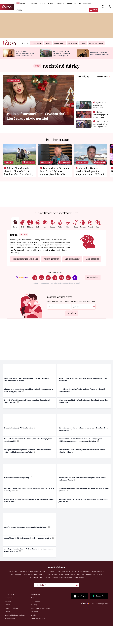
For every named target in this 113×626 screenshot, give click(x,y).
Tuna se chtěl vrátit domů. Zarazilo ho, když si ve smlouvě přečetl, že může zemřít (55, 172)
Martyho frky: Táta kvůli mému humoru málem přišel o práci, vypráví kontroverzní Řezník (82, 479)
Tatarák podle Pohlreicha (67, 574)
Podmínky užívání (11, 608)
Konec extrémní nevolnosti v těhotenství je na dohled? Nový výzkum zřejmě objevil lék (28, 440)
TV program (51, 571)
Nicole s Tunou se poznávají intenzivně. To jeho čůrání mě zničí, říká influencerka (83, 379)
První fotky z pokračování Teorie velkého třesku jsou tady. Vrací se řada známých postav (29, 490)
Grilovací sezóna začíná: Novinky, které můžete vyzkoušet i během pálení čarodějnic (82, 451)
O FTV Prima (9, 594)
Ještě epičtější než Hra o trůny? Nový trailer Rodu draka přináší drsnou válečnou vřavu (28, 500)
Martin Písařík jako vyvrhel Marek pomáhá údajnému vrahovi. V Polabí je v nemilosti (90, 172)
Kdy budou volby (84, 571)
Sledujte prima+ (85, 3)
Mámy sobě (71, 3)
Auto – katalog (16, 574)
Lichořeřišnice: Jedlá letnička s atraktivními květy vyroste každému (29, 538)
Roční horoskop (92, 259)
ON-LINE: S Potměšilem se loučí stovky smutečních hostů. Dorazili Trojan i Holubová (27, 401)
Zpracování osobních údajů (40, 608)
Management (35, 594)
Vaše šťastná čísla (54, 272)
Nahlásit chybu (10, 619)
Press (32, 598)
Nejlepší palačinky (65, 577)
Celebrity (33, 3)
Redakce (34, 615)
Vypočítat (70, 312)
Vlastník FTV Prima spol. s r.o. (15, 615)
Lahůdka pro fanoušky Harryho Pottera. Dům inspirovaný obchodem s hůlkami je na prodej (28, 550)
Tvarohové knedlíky (51, 577)
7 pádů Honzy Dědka (30, 574)
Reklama (8, 601)
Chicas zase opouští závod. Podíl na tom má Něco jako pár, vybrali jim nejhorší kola (83, 401)
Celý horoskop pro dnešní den (25, 259)
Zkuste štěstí (92, 277)
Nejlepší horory (39, 571)
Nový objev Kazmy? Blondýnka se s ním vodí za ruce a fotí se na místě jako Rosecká (83, 500)
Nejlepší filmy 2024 (26, 571)
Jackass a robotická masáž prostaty (18, 477)
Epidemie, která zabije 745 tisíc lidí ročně (19, 428)
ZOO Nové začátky (97, 571)
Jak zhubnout (13, 571)
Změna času (61, 571)
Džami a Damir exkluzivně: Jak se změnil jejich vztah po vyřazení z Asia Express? (101, 126)
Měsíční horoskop (72, 259)
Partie (68, 571)
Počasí (74, 571)
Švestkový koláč (79, 577)
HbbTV (7, 605)
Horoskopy (60, 3)
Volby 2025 (42, 574)
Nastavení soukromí (38, 619)
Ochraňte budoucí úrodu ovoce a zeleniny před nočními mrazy (27, 527)
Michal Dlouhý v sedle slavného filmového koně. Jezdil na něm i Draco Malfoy (19, 171)
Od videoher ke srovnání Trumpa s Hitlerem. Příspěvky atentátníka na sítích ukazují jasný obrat (28, 390)
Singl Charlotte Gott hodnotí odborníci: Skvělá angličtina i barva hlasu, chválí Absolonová (25, 54)
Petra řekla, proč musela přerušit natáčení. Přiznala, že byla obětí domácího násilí (82, 390)
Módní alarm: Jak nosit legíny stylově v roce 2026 (99, 53)
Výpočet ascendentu (35, 577)
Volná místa (9, 598)
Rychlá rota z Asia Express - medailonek (99, 105)
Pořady (19, 10)
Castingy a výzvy (36, 601)
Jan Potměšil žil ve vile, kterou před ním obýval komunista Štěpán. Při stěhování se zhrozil (61, 54)
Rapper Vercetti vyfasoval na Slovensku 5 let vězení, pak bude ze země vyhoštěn (84, 490)
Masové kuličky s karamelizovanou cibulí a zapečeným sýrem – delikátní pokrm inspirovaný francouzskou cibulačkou (81, 440)
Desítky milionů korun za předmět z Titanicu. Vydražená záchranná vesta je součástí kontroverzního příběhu (27, 451)
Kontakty (34, 605)
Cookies (7, 612)
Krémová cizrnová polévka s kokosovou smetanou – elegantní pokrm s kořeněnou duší (83, 429)
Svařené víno (52, 574)
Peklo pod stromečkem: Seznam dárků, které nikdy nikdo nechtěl (38, 116)
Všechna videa (102, 76)
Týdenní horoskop (51, 259)
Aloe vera (80, 574)
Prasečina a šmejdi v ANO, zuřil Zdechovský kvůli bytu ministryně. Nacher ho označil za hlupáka (27, 379)
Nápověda (34, 612)
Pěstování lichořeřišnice (93, 574)
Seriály (50, 3)
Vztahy (42, 3)
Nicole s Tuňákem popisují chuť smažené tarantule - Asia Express (100, 117)
